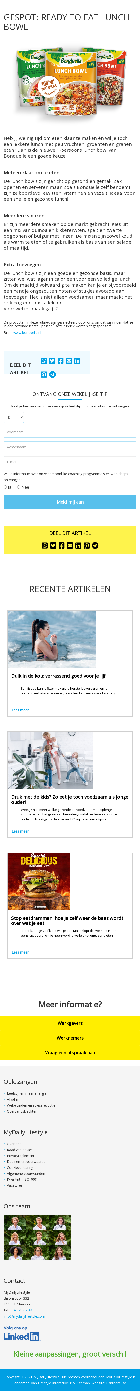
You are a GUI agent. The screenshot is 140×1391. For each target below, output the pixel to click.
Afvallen (13, 1099)
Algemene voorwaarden (26, 1173)
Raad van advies (20, 1149)
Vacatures (15, 1185)
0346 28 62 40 (21, 1310)
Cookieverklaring (20, 1167)
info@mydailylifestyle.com (24, 1316)
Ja (7, 487)
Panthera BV (116, 1383)
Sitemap (83, 1383)
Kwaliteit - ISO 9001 (22, 1179)
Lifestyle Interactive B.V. (57, 1383)
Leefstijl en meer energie (27, 1093)
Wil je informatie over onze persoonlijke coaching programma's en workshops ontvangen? (66, 476)
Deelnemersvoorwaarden (27, 1161)
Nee (23, 487)
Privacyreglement (20, 1155)
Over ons (14, 1143)
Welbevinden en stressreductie (31, 1105)
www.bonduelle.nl (27, 332)
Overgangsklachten (22, 1111)
